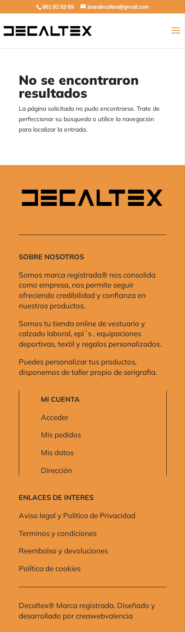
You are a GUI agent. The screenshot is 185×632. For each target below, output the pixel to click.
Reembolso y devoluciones (63, 550)
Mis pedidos (61, 434)
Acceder (54, 417)
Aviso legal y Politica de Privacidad (77, 515)
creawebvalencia (104, 615)
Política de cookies (50, 568)
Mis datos (57, 452)
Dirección (56, 470)
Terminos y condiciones (58, 533)
